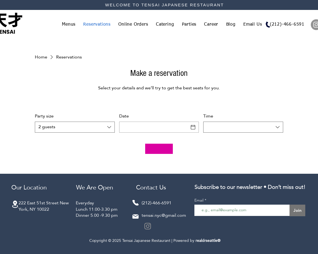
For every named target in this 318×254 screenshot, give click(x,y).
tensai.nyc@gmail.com (164, 215)
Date (124, 116)
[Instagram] (147, 226)
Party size (44, 116)
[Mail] (135, 216)
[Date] (154, 127)
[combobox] (75, 127)
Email (199, 200)
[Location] (15, 204)
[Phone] (268, 25)
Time (208, 116)
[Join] (297, 210)
